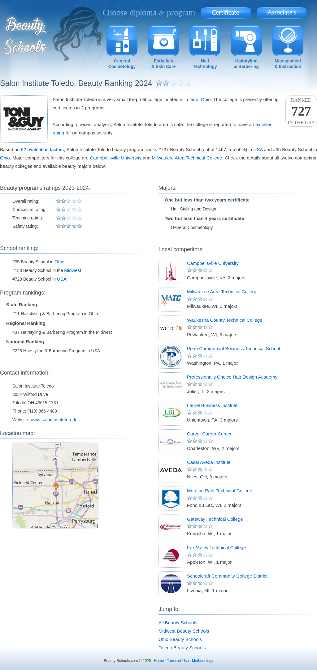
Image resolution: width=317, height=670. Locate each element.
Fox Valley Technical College (216, 547)
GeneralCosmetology (122, 63)
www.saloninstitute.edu (54, 419)
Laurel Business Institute (212, 405)
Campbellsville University (115, 157)
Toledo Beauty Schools (182, 647)
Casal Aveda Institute (209, 462)
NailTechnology (205, 63)
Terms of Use (178, 661)
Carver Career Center (209, 433)
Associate (282, 11)
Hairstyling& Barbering (246, 63)
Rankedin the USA (301, 111)
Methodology (202, 661)
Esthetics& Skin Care (163, 63)
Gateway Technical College (215, 519)
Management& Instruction (288, 63)
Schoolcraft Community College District (227, 576)
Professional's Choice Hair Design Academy (232, 377)
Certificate (226, 11)
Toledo (191, 99)
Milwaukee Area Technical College (187, 157)
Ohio (206, 99)
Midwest (72, 270)
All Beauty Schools (177, 622)
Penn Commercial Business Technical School (233, 348)
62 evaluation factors (42, 149)
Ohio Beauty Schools (180, 639)
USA (258, 149)
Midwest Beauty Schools (183, 631)
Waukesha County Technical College (224, 320)
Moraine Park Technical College (219, 490)
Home (159, 661)
